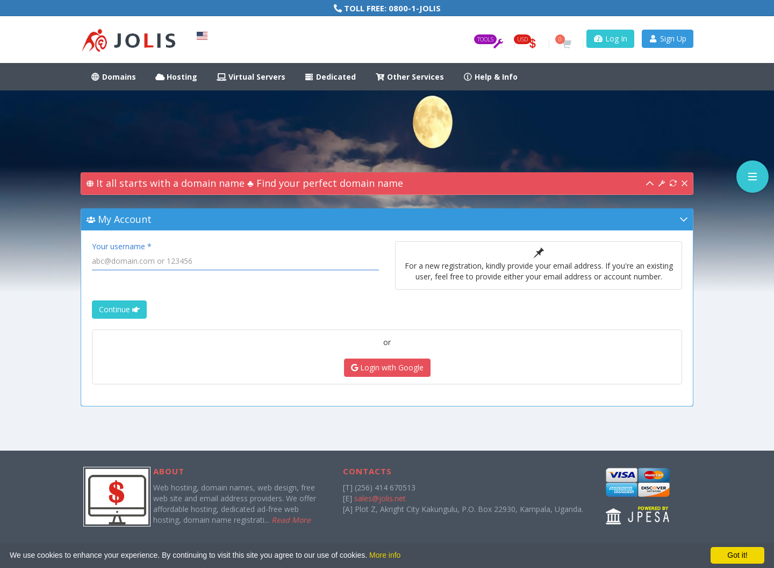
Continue (119, 309)
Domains (113, 77)
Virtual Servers (251, 77)
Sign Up (668, 38)
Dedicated (330, 77)
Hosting (176, 77)
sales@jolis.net (380, 498)
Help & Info (490, 77)
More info (384, 555)
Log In (610, 38)
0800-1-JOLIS (415, 8)
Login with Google (387, 367)
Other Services (409, 77)
